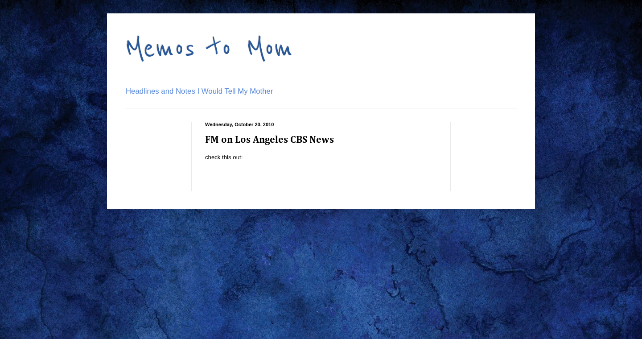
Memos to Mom (209, 48)
